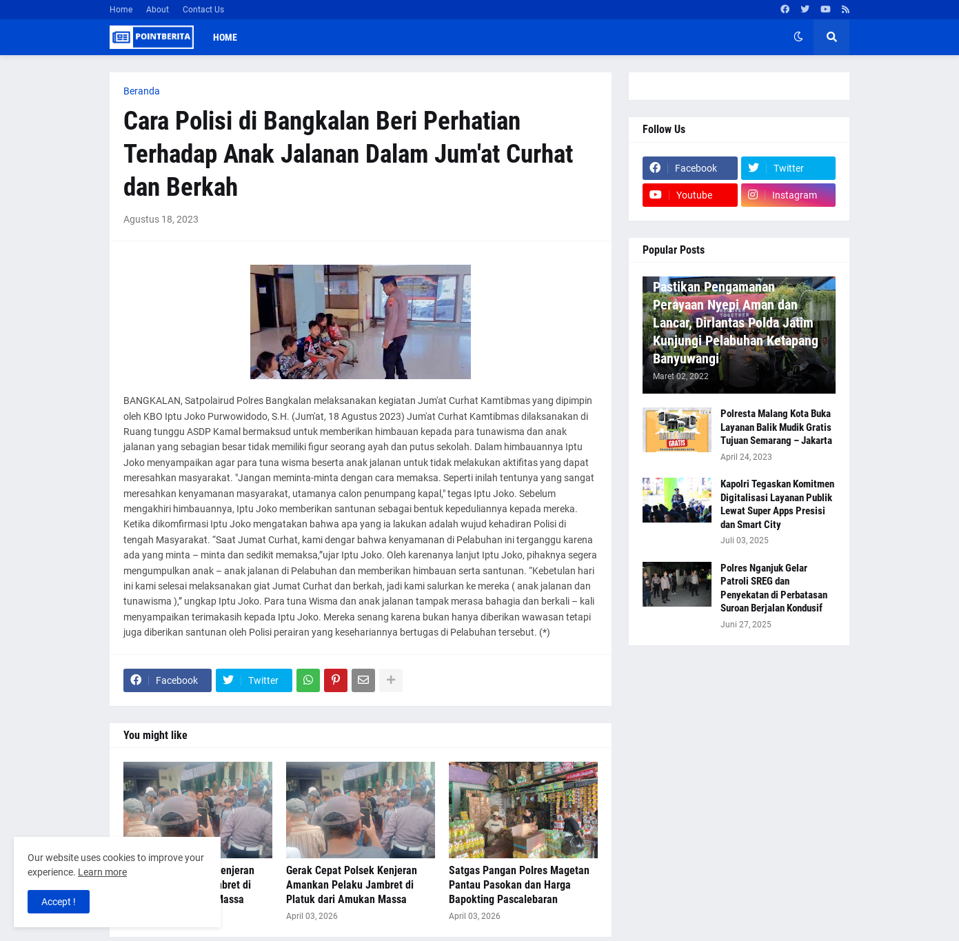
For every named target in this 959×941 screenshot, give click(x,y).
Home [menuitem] (225, 37)
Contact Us (203, 9)
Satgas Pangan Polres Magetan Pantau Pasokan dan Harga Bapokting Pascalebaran (519, 885)
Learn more (102, 872)
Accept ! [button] (58, 901)
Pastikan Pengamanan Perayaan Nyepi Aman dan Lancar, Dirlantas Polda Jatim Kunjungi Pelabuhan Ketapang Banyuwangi (735, 323)
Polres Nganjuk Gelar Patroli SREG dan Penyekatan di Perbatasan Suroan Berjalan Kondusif (773, 588)
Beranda (141, 91)
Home (121, 9)
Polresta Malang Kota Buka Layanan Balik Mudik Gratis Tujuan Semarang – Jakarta (776, 427)
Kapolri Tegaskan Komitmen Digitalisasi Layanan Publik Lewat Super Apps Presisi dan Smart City (777, 504)
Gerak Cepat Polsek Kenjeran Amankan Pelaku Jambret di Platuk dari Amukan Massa (351, 885)
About (157, 9)
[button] (798, 37)
